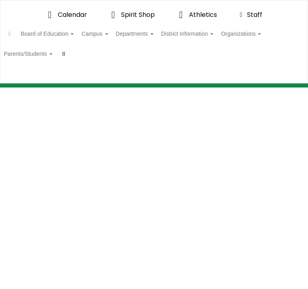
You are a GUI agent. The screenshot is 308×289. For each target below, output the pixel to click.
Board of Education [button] (64, 34)
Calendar (65, 14)
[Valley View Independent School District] (154, 5)
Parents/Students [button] (95, 54)
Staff (249, 14)
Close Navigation (171, 57)
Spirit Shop (131, 14)
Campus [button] (116, 34)
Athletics (196, 14)
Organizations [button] (38, 54)
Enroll (275, 80)
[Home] (22, 34)
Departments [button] (160, 34)
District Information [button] (217, 34)
